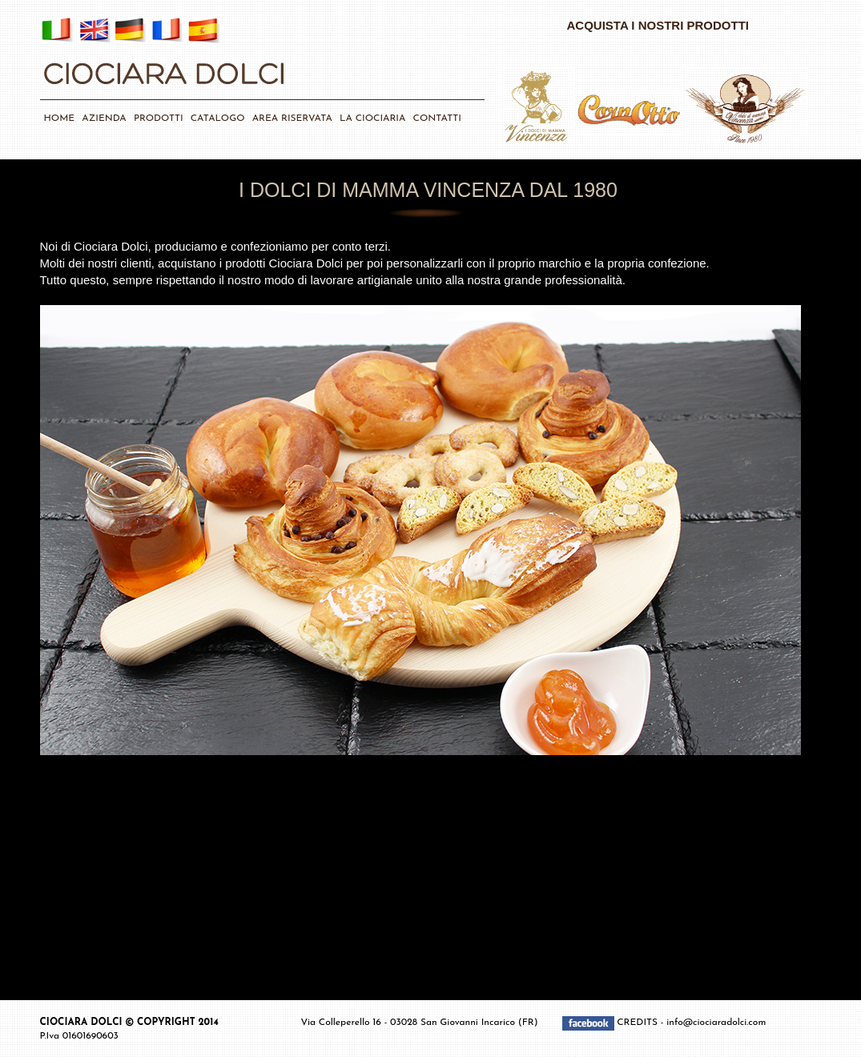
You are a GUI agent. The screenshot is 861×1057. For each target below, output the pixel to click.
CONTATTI (437, 118)
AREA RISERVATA (292, 118)
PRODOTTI (158, 118)
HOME (59, 118)
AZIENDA (104, 118)
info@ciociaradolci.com (716, 1022)
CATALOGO (218, 118)
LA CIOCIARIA (372, 118)
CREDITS (639, 1022)
